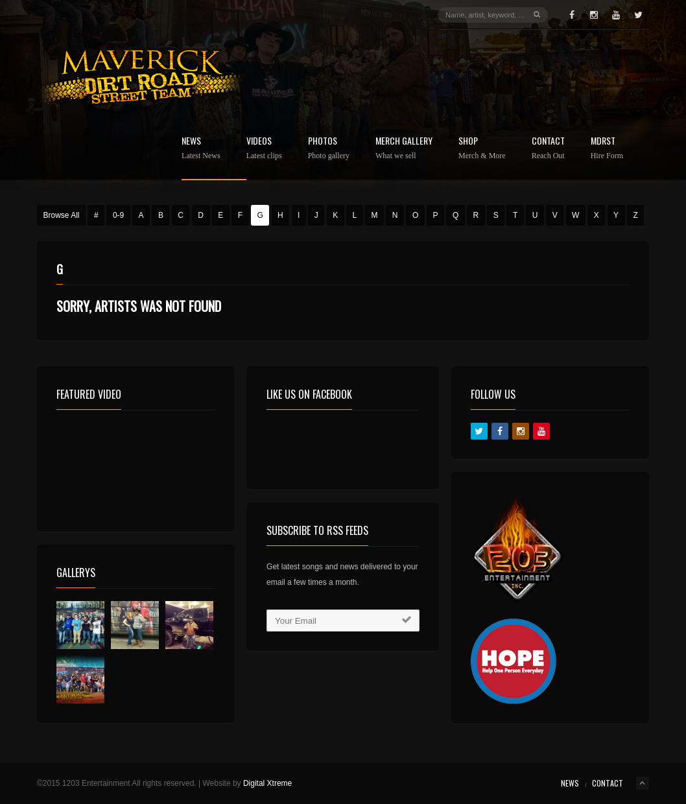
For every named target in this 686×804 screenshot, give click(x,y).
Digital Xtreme (267, 783)
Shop (482, 148)
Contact (548, 148)
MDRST (607, 148)
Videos (264, 148)
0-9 (118, 215)
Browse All (61, 215)
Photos (328, 148)
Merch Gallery (403, 148)
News (201, 148)
